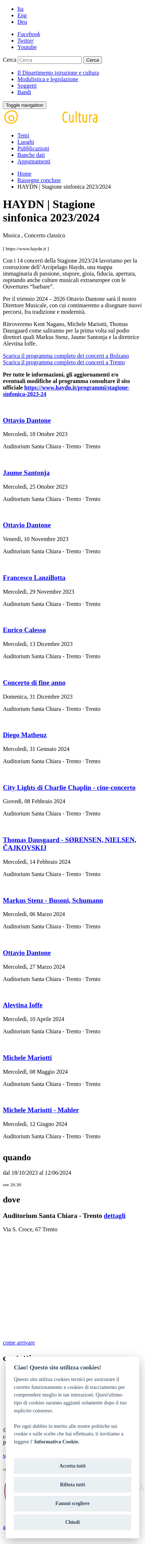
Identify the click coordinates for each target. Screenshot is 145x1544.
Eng (22, 15)
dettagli (114, 1215)
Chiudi (72, 1522)
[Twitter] (25, 41)
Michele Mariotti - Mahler (41, 1110)
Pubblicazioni (33, 148)
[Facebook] (28, 34)
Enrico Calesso (24, 630)
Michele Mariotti (27, 1057)
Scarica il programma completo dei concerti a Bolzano (66, 356)
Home (24, 174)
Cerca (9, 60)
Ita (20, 9)
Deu (22, 22)
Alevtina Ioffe (23, 1005)
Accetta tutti (72, 1466)
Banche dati (31, 155)
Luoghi (25, 142)
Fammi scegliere (72, 1503)
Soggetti (27, 86)
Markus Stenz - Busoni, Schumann (53, 900)
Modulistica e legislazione (47, 79)
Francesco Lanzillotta (34, 577)
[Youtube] (27, 47)
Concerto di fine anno (34, 682)
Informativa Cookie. (57, 1441)
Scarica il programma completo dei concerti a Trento (64, 362)
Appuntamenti (34, 161)
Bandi (24, 92)
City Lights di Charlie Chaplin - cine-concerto (69, 787)
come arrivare (19, 1343)
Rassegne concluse (39, 180)
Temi (23, 135)
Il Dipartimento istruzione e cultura (58, 73)
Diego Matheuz (25, 735)
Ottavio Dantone (27, 420)
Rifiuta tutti (72, 1484)
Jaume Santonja (26, 472)
